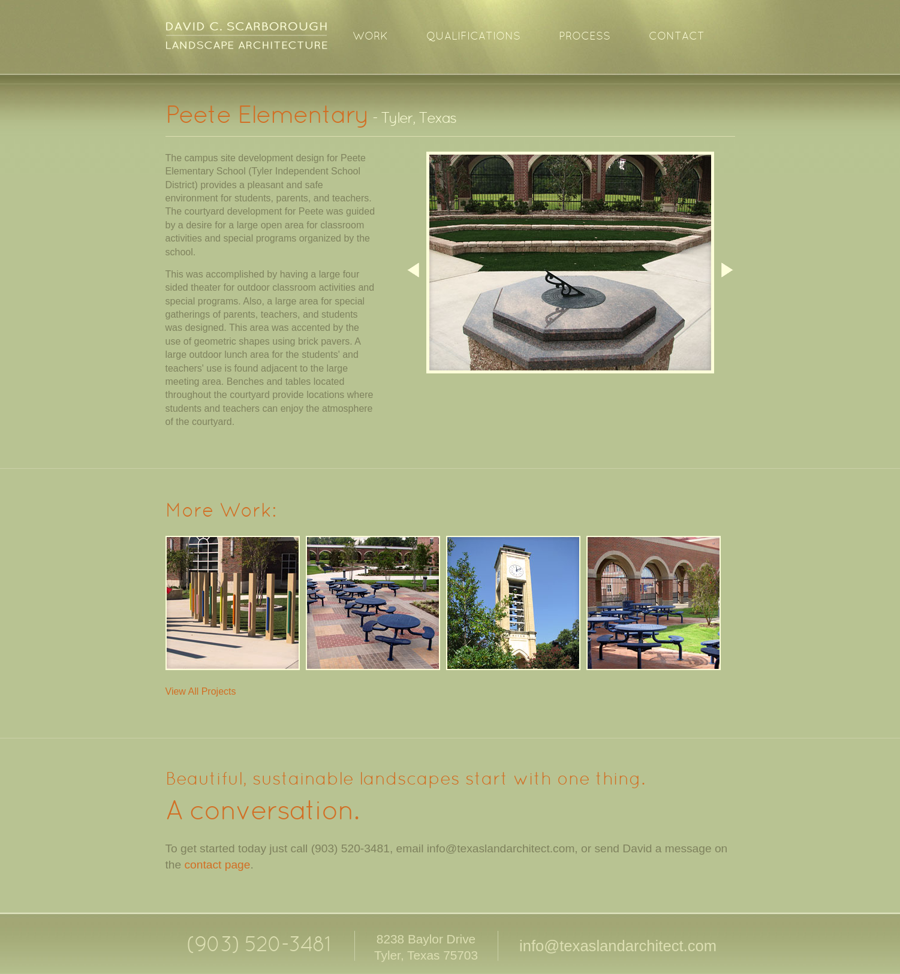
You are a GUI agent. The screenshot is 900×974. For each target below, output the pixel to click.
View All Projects (200, 691)
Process (584, 37)
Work (370, 37)
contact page (218, 864)
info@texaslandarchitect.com (618, 945)
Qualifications (473, 37)
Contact (677, 37)
